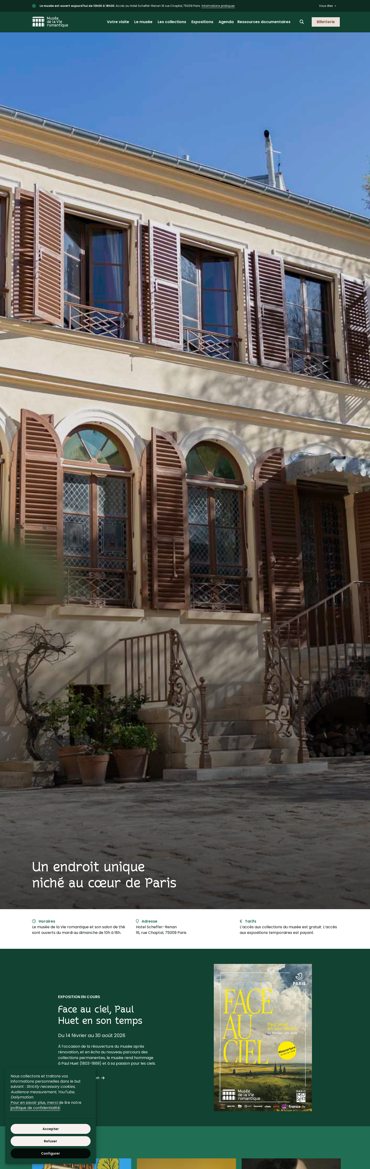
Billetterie (326, 22)
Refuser (50, 1141)
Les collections (172, 22)
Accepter (50, 1129)
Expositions (202, 22)
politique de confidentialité (35, 1107)
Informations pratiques (218, 6)
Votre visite (118, 22)
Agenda (226, 22)
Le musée (143, 22)
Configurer (50, 1153)
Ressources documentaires (263, 22)
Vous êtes (326, 6)
